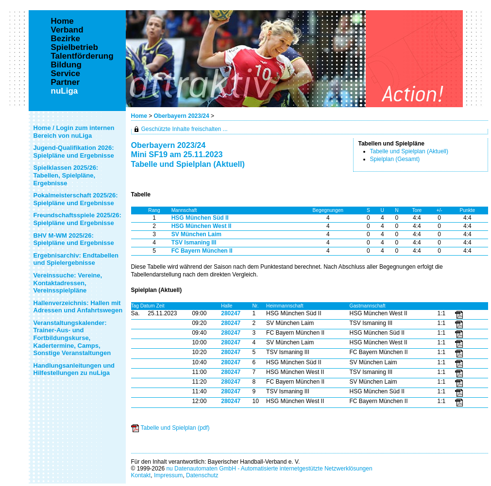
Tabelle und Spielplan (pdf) (175, 427)
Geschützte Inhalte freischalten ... (184, 129)
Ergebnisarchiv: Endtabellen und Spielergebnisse (76, 259)
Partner (65, 82)
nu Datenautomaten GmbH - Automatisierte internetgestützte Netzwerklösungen (269, 468)
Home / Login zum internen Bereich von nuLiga (74, 131)
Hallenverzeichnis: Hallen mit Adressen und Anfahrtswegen (78, 306)
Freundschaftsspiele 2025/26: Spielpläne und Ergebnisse (77, 219)
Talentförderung (82, 56)
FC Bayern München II (202, 250)
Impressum (168, 475)
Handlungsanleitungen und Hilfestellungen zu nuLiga (74, 369)
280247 (230, 313)
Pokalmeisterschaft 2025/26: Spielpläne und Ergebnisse (76, 199)
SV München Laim (196, 234)
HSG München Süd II (200, 217)
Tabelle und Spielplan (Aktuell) (409, 151)
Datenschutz (202, 475)
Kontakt (141, 475)
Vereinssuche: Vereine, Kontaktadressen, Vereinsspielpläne (68, 283)
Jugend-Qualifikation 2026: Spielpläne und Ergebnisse (74, 151)
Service (66, 73)
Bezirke (65, 38)
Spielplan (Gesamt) (395, 159)
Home (139, 116)
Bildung (66, 65)
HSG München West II (201, 226)
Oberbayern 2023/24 (182, 116)
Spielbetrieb (74, 47)
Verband (67, 30)
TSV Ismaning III (194, 242)
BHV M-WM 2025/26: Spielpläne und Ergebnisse (74, 239)
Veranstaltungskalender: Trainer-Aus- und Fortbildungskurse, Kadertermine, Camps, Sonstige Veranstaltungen (72, 337)
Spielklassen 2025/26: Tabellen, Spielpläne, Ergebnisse (66, 175)
